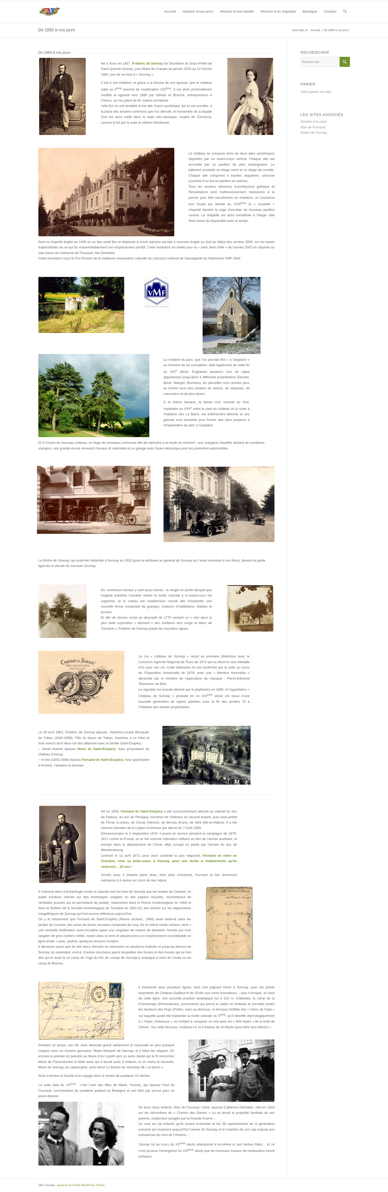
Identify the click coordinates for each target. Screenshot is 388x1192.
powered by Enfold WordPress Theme (81, 1185)
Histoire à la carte (314, 121)
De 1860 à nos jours (56, 30)
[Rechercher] (345, 11)
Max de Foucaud (313, 127)
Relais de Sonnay (314, 132)
